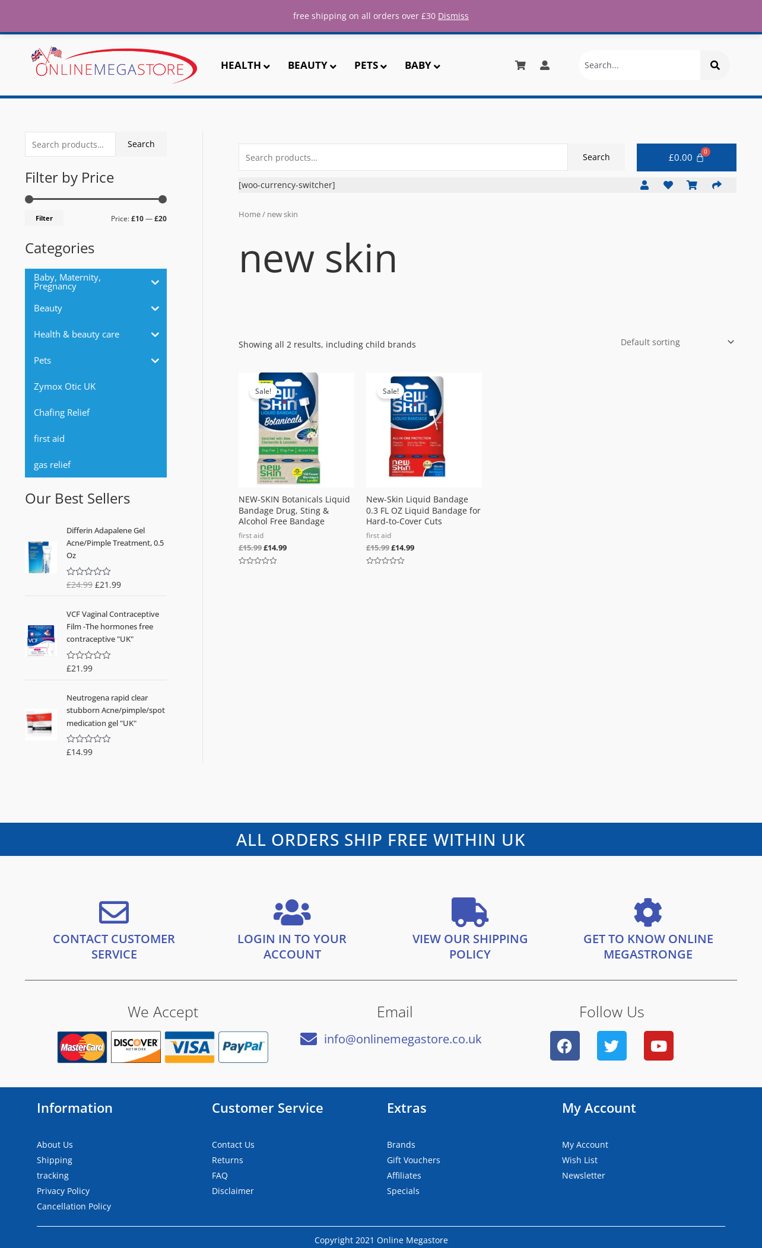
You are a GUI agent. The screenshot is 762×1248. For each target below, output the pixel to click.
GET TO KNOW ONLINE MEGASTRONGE (648, 946)
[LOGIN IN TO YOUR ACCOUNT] (292, 912)
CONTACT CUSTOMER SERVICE (114, 946)
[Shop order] (675, 342)
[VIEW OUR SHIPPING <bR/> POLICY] (470, 912)
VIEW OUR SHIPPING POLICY (470, 946)
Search (141, 143)
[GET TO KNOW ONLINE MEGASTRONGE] (648, 912)
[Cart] (686, 157)
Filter (44, 218)
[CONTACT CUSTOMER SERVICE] (114, 912)
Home (250, 214)
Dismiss (453, 15)
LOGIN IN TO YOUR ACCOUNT (292, 946)
